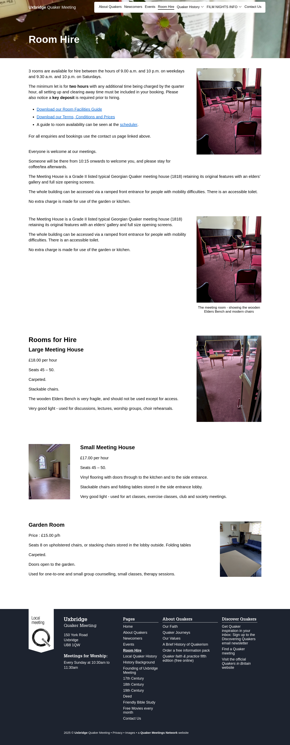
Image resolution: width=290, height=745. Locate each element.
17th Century (133, 678)
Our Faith (170, 626)
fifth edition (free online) (184, 658)
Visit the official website (236, 663)
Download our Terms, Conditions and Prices (76, 117)
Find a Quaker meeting (233, 651)
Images (130, 732)
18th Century (133, 684)
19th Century (133, 690)
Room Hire (166, 7)
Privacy (117, 732)
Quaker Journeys (176, 633)
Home (128, 626)
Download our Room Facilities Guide (69, 109)
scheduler (129, 124)
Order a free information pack (186, 650)
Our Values (171, 638)
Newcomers (133, 7)
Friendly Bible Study (139, 702)
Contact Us (252, 7)
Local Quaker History (140, 656)
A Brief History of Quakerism (185, 644)
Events (150, 7)
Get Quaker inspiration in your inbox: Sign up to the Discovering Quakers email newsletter (239, 634)
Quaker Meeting (52, 7)
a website (163, 732)
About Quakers (110, 7)
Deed (127, 696)
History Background (139, 662)
